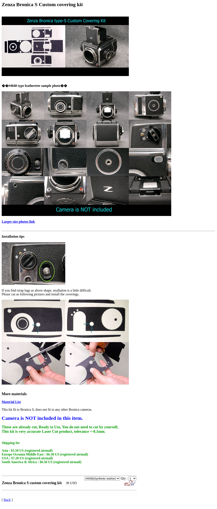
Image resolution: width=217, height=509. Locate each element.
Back (7, 500)
